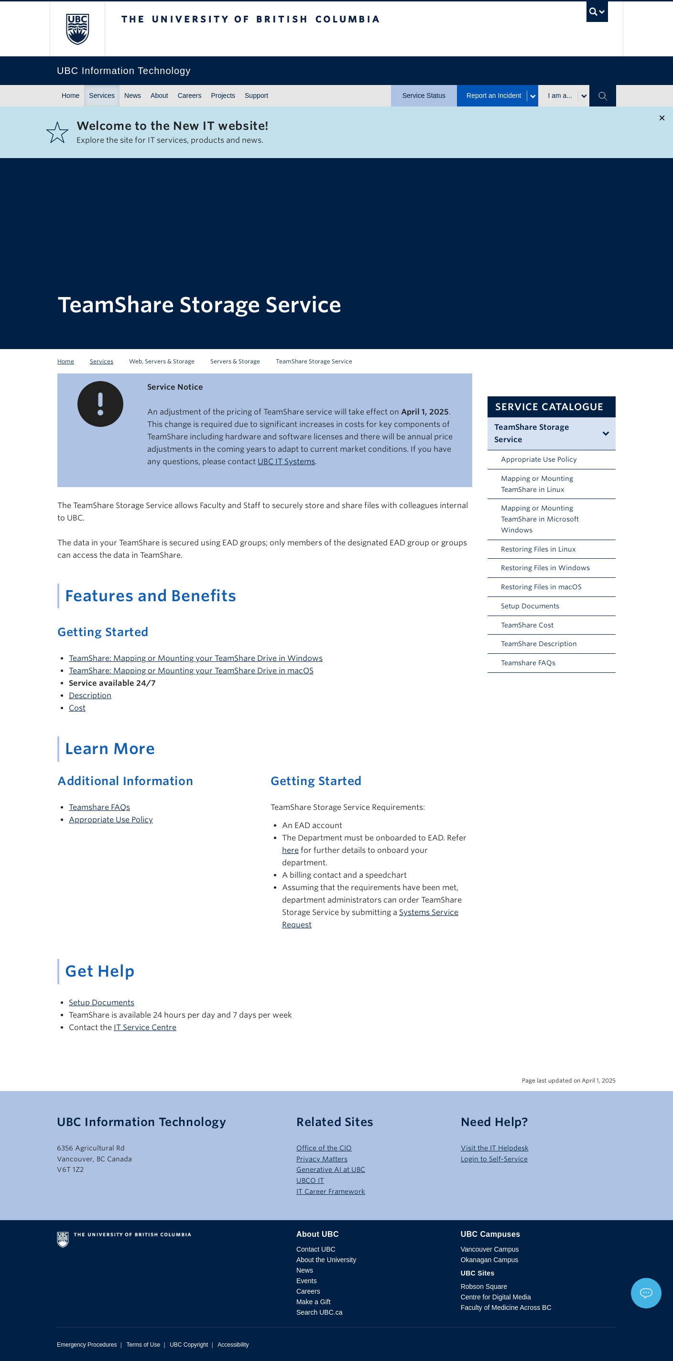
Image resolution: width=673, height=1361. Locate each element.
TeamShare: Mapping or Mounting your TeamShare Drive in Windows (196, 658)
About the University (326, 1260)
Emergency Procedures (87, 1344)
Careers (190, 95)
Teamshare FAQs (528, 663)
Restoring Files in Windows (545, 568)
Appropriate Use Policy (539, 459)
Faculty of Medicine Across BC (506, 1307)
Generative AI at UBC (330, 1169)
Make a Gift (313, 1302)
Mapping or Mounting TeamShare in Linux (537, 484)
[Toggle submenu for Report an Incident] (532, 96)
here (290, 850)
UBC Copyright (189, 1344)
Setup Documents (530, 606)
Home (70, 95)
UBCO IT (310, 1180)
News (132, 95)
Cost (77, 707)
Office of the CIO (324, 1148)
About (159, 95)
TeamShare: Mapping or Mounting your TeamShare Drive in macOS (191, 670)
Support (256, 95)
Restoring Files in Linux (538, 549)
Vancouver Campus (490, 1249)
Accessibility (233, 1344)
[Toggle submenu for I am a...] (583, 96)
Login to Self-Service (494, 1159)
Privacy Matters (321, 1159)
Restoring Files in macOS (541, 587)
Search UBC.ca (319, 1312)
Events (306, 1281)
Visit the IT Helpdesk (495, 1148)
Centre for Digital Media (496, 1297)
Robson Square (484, 1286)
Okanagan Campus (490, 1260)
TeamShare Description (539, 644)
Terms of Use (143, 1344)
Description (90, 695)
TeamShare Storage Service (531, 433)
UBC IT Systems (286, 461)
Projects (223, 95)
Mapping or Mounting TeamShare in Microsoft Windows (540, 519)
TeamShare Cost (527, 625)
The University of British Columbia (77, 28)
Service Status (423, 95)
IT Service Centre (145, 1027)
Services (102, 95)
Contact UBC (316, 1249)
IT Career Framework (330, 1191)
